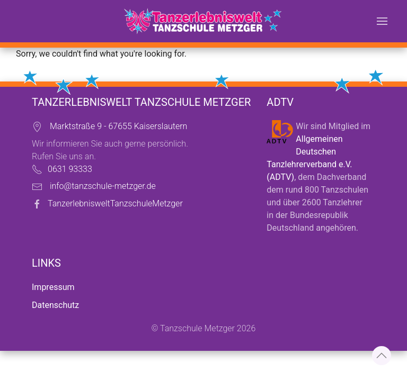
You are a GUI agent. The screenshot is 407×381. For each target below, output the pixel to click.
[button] (382, 21)
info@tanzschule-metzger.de (103, 186)
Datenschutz (55, 305)
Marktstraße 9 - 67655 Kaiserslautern (118, 126)
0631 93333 (70, 169)
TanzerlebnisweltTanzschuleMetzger (115, 203)
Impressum (53, 287)
